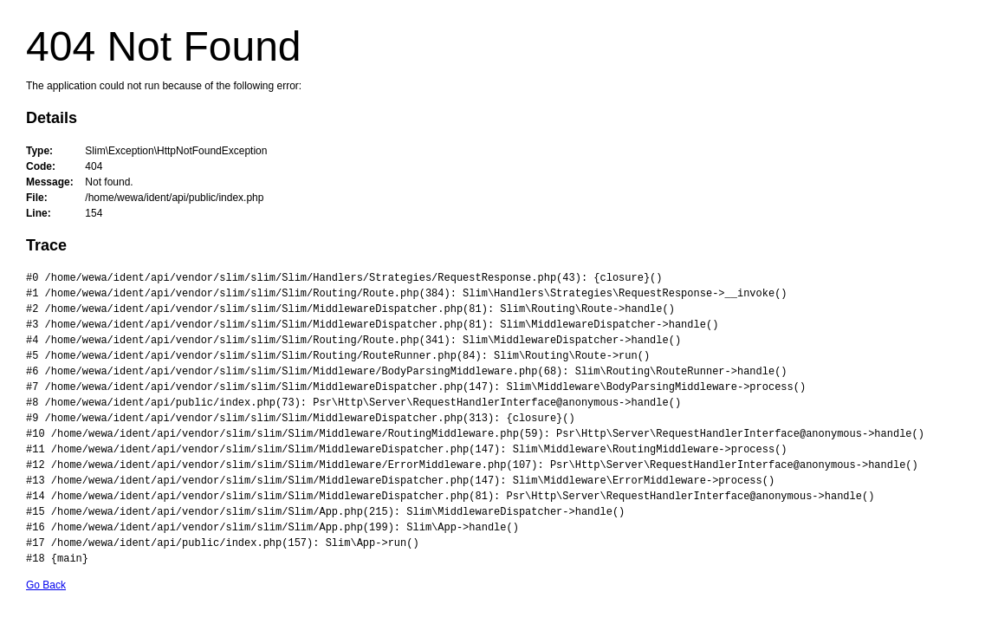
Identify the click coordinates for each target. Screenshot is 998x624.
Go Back (46, 585)
